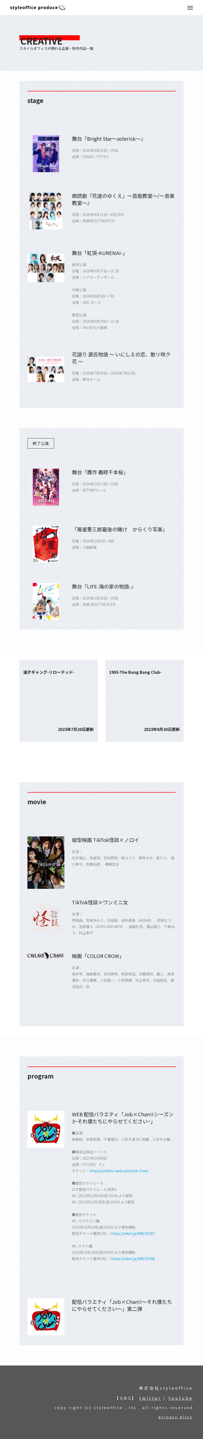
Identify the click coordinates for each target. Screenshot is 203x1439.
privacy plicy (175, 1416)
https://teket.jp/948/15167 (133, 1233)
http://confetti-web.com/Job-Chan (119, 1170)
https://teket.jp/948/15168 (133, 1258)
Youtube (180, 1398)
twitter (150, 1398)
